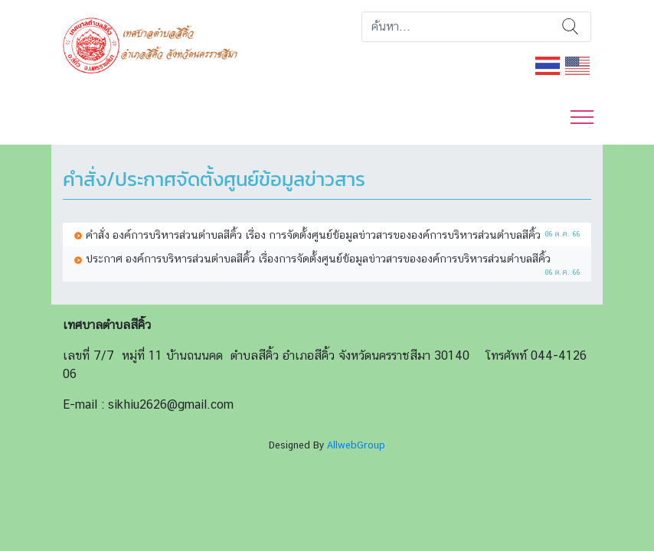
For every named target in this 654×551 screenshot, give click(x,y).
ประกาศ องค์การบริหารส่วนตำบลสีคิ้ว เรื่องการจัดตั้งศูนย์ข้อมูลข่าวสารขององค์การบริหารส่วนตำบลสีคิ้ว (318, 258)
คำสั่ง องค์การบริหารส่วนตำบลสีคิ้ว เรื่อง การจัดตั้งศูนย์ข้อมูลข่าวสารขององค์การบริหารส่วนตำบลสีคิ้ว (313, 234)
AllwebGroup (356, 445)
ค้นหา (570, 26)
